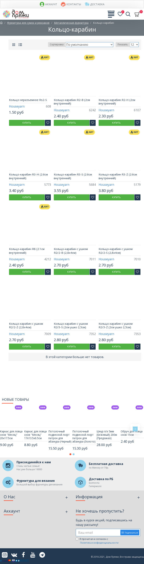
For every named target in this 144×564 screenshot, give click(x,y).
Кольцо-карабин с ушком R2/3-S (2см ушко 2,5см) (71, 325)
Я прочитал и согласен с (97, 541)
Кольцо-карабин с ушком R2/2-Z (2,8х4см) (26, 325)
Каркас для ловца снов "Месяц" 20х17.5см (11, 435)
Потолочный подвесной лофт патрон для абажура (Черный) (59, 436)
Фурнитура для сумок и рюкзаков (28, 23)
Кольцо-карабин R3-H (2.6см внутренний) (28, 176)
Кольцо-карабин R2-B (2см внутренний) (72, 101)
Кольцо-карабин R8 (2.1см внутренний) (26, 250)
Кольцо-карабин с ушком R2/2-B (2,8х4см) (71, 250)
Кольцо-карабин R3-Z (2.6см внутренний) (118, 176)
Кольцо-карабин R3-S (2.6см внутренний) (73, 176)
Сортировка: (57, 44)
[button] (135, 429)
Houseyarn (17, 106)
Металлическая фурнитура (71, 23)
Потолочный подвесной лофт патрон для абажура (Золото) (83, 436)
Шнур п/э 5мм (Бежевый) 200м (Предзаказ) (107, 435)
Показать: (123, 44)
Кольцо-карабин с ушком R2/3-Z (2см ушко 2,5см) (116, 325)
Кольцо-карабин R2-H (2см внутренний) (117, 101)
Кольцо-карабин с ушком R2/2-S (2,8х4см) (116, 250)
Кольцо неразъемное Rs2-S (28, 100)
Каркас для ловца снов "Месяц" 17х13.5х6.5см (35, 435)
